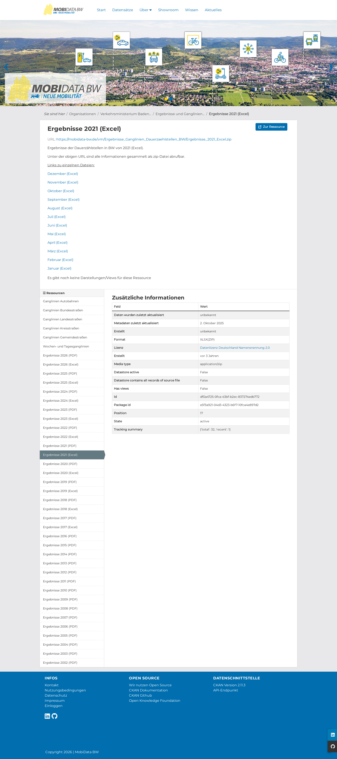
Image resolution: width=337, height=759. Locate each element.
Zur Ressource (271, 127)
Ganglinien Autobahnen (61, 301)
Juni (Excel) (57, 225)
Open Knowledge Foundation (154, 701)
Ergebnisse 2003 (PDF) (60, 654)
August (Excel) (59, 208)
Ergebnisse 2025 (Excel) (60, 382)
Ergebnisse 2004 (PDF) (60, 644)
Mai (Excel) (56, 234)
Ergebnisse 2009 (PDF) (60, 599)
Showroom (168, 10)
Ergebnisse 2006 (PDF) (60, 626)
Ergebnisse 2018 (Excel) (60, 509)
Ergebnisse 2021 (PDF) (60, 446)
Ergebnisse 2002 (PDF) (60, 663)
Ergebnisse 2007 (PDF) (60, 617)
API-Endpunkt (225, 690)
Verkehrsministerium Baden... (125, 114)
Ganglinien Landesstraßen (62, 319)
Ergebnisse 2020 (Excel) (60, 473)
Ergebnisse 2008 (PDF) (60, 608)
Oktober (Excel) (60, 191)
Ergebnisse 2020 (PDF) (60, 464)
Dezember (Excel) (62, 174)
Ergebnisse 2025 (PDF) (60, 373)
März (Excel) (57, 251)
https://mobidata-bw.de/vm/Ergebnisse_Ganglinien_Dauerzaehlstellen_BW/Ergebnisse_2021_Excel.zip (143, 139)
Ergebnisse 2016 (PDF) (60, 536)
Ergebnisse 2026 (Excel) (60, 364)
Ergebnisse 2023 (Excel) (60, 419)
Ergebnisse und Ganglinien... (180, 114)
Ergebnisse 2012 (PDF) (60, 572)
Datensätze (122, 10)
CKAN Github (140, 695)
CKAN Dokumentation (148, 690)
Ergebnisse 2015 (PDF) (60, 545)
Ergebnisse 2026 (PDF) (60, 355)
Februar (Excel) (60, 260)
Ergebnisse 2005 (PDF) (60, 635)
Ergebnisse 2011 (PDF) (59, 581)
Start (101, 10)
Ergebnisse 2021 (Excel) (229, 114)
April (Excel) (57, 243)
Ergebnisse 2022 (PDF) (60, 428)
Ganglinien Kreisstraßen (61, 328)
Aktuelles (213, 10)
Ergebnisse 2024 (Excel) (60, 401)
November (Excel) (62, 182)
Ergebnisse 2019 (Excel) (60, 491)
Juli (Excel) (56, 217)
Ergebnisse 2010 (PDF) (60, 590)
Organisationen (82, 114)
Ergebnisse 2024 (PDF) (60, 391)
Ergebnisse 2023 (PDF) (60, 410)
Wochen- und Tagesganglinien (66, 346)
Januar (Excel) (59, 268)
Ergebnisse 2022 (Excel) (60, 437)
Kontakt (52, 685)
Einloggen (54, 706)
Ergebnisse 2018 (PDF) (60, 500)
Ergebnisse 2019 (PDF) (60, 482)
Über (145, 10)
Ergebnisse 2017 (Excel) (60, 527)
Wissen (191, 10)
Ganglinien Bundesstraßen (63, 310)
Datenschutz (56, 695)
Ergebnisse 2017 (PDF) (60, 518)
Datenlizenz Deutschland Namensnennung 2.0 (235, 348)
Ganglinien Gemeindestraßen (65, 337)
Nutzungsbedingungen (65, 690)
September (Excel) (63, 199)
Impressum (55, 701)
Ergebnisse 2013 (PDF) (60, 563)
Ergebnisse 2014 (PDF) (60, 554)
